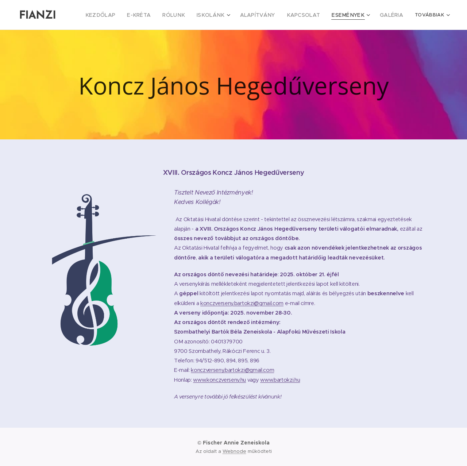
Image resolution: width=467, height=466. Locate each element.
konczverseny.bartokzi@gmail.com (241, 303)
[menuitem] (123, 15)
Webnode (234, 451)
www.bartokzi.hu (280, 379)
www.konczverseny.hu (219, 379)
